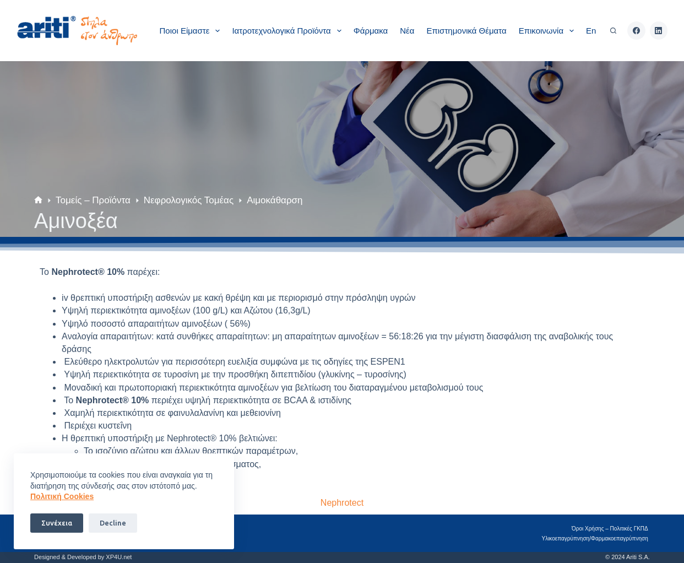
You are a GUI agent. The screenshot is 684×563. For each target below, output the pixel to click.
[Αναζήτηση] (613, 31)
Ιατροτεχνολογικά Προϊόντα (288, 30)
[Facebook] (636, 30)
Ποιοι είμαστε (192, 30)
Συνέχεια (56, 523)
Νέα (407, 30)
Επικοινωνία (548, 30)
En (591, 30)
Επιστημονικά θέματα (466, 30)
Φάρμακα (371, 30)
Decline (113, 523)
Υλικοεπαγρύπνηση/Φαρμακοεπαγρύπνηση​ (597, 538)
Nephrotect (342, 502)
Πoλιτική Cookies (62, 496)
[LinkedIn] (659, 30)
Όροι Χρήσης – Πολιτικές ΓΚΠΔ (611, 529)
